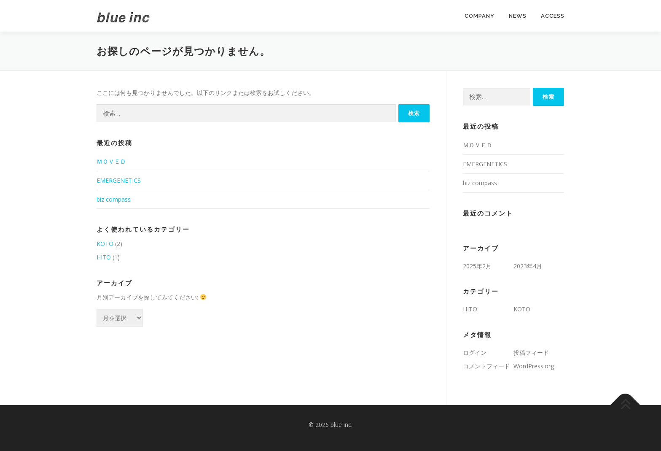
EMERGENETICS (119, 180)
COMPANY (479, 16)
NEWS (518, 16)
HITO (104, 257)
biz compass (114, 199)
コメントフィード (486, 366)
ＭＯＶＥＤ (111, 161)
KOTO (105, 244)
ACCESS (552, 16)
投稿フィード (531, 352)
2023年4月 (527, 266)
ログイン (474, 352)
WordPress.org (533, 366)
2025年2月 (477, 266)
